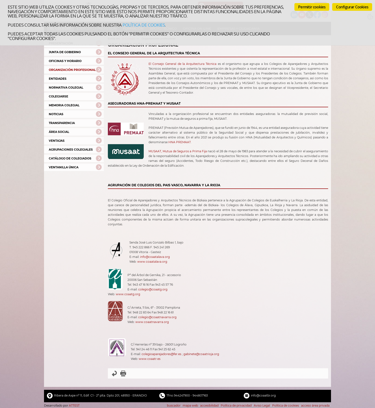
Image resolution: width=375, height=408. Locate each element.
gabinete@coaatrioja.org (201, 354)
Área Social (59, 132)
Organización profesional (72, 70)
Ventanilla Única (63, 167)
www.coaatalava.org (152, 261)
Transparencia (62, 123)
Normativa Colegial (66, 87)
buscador (174, 405)
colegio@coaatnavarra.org (157, 317)
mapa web (190, 405)
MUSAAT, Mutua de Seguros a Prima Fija (178, 151)
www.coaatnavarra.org (152, 322)
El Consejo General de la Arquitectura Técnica (182, 64)
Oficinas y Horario (65, 61)
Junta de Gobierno (65, 52)
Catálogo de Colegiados (70, 158)
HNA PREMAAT (179, 142)
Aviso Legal (262, 405)
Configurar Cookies (352, 7)
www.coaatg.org (128, 294)
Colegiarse (58, 96)
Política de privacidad (236, 405)
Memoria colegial (64, 105)
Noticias (56, 114)
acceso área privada (315, 405)
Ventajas (57, 140)
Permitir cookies (311, 7)
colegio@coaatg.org (152, 289)
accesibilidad (209, 405)
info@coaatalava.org (155, 257)
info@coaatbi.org (263, 395)
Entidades (57, 78)
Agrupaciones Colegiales (71, 149)
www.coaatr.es (149, 359)
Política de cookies (143, 25)
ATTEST (74, 405)
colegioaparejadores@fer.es (161, 354)
